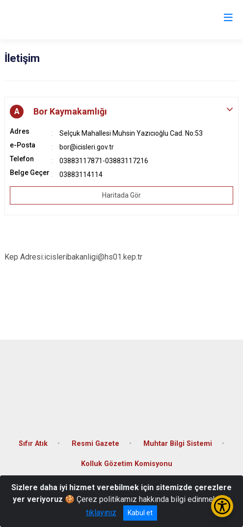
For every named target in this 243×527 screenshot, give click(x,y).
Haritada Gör (121, 195)
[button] (121, 111)
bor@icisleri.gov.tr (86, 147)
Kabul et (140, 513)
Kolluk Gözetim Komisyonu (126, 464)
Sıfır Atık (33, 443)
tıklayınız (101, 512)
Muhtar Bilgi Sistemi (177, 443)
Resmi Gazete (95, 443)
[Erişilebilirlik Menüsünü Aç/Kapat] (222, 506)
